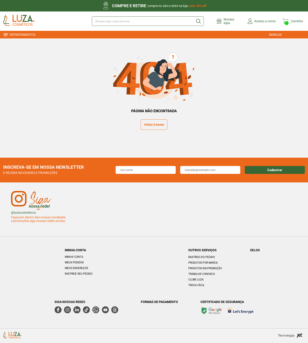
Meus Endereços (76, 268)
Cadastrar (274, 170)
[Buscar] (198, 21)
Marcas (275, 34)
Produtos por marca (203, 262)
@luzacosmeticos (23, 212)
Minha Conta (74, 256)
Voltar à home (154, 124)
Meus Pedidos (74, 262)
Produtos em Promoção (205, 268)
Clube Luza (196, 279)
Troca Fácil (196, 285)
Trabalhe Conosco (201, 274)
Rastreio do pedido (201, 257)
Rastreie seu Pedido (78, 273)
